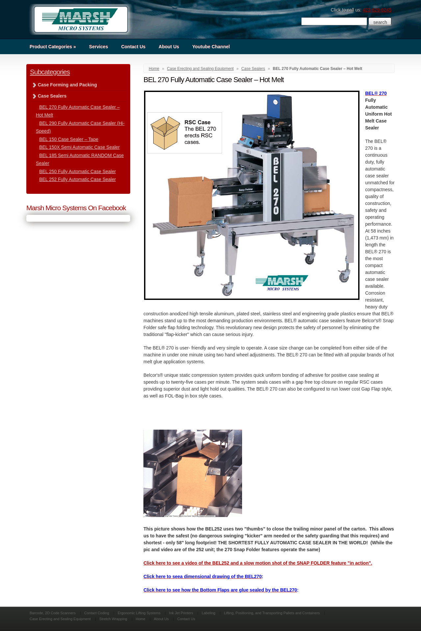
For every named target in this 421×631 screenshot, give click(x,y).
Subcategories (50, 72)
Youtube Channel (211, 46)
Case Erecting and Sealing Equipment (200, 68)
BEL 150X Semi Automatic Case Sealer (79, 147)
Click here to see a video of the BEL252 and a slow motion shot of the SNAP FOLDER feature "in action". (257, 563)
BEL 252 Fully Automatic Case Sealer (77, 179)
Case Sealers (253, 68)
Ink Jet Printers (181, 613)
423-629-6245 (377, 9)
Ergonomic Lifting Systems (139, 613)
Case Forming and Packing (67, 84)
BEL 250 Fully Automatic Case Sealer (77, 171)
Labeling (208, 613)
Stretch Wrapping (113, 619)
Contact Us (133, 46)
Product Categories (53, 46)
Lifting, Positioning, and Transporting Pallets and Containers (272, 613)
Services (98, 46)
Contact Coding (96, 613)
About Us (169, 46)
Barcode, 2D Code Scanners (53, 613)
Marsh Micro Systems (80, 19)
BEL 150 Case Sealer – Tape (68, 139)
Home (154, 68)
